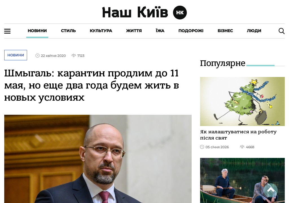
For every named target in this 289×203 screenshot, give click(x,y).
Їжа (160, 30)
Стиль (68, 30)
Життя (134, 30)
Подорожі (190, 30)
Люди (254, 30)
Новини (37, 30)
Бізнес (225, 30)
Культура (101, 30)
